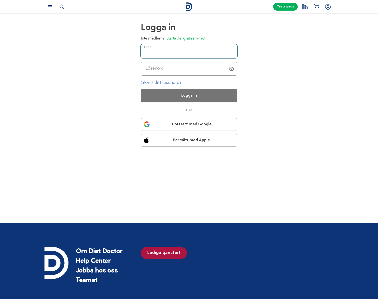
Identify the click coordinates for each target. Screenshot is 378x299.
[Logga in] (328, 7)
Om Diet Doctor (99, 251)
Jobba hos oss (97, 270)
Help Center (93, 261)
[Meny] (50, 7)
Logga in (189, 95)
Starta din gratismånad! (186, 38)
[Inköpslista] (316, 7)
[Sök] (62, 7)
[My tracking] (305, 7)
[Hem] (189, 6)
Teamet (86, 280)
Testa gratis (285, 6)
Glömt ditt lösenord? (161, 82)
